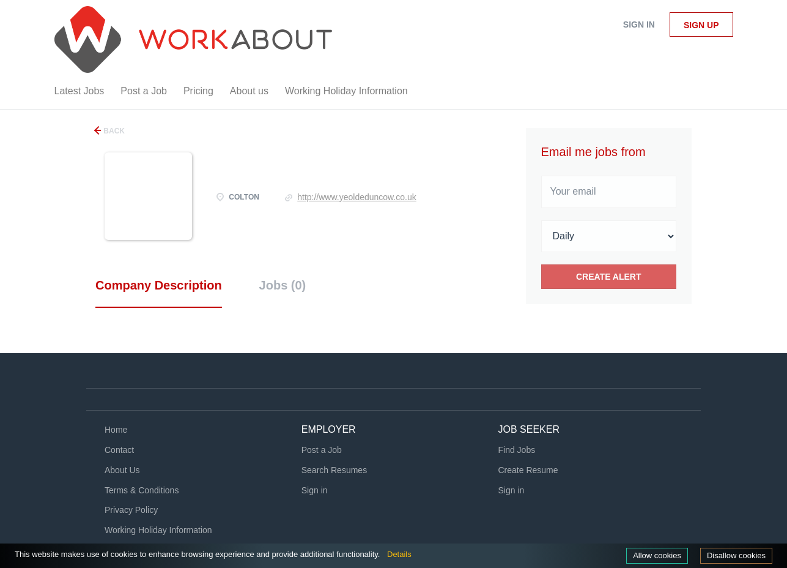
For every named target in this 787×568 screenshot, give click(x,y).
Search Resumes (334, 470)
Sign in (639, 24)
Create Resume (528, 470)
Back (113, 131)
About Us (122, 470)
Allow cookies (657, 555)
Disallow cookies (736, 555)
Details (399, 554)
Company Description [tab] (158, 285)
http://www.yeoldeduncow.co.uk (356, 197)
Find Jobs (517, 450)
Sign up (701, 25)
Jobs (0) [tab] (282, 285)
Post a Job (321, 450)
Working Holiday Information (158, 530)
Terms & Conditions (142, 490)
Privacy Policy (131, 510)
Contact (119, 450)
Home (116, 430)
